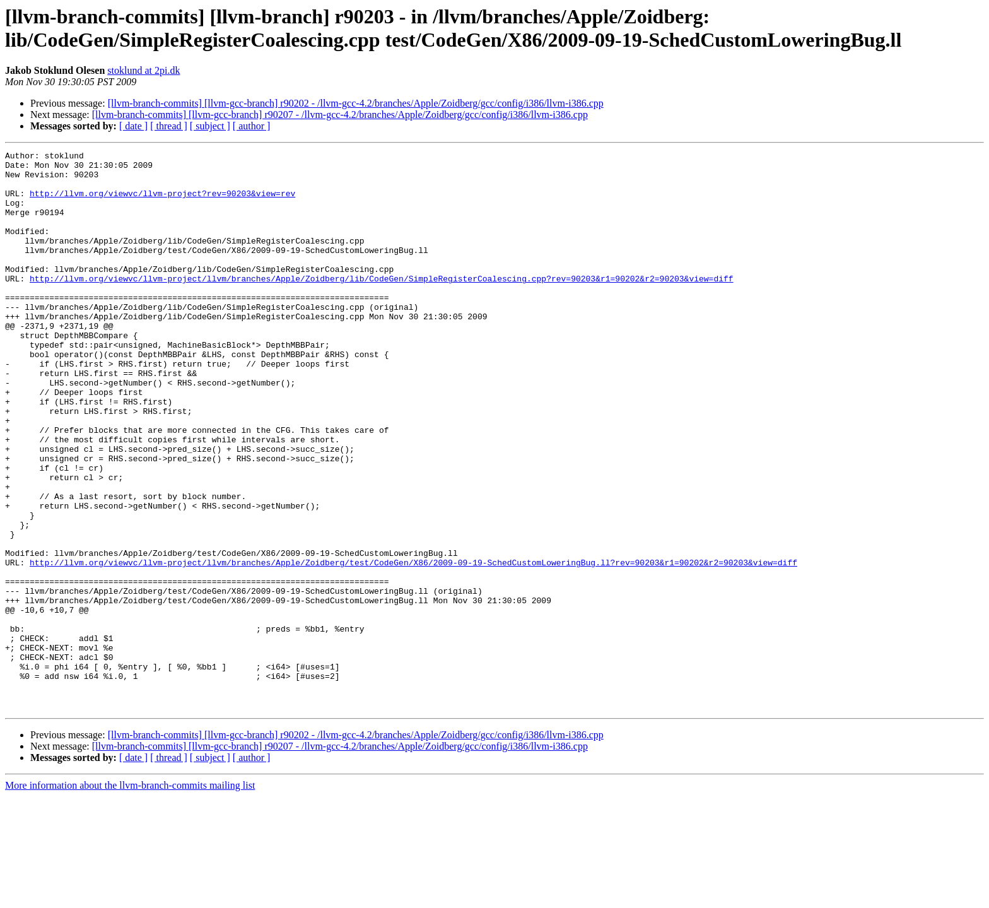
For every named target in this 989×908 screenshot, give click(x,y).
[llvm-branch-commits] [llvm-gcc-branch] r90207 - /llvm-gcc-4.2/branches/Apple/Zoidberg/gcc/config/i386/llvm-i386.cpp (340, 114)
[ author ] (252, 126)
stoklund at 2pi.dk (143, 70)
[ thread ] (168, 126)
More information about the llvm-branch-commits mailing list (130, 897)
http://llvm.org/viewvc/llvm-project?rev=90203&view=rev (162, 202)
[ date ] (133, 126)
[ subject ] (210, 126)
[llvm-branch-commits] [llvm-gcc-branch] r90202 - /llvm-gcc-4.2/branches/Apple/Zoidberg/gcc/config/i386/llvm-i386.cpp (356, 103)
